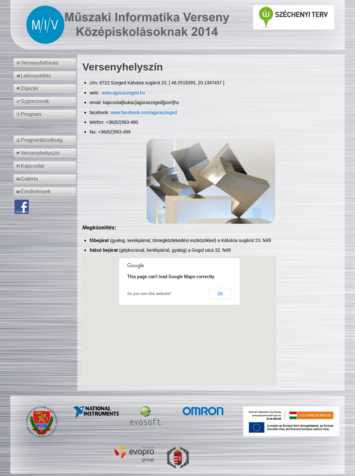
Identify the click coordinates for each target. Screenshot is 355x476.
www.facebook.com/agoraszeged (144, 112)
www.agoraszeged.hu (123, 92)
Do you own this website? (149, 293)
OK (220, 293)
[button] (179, 315)
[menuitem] (46, 63)
